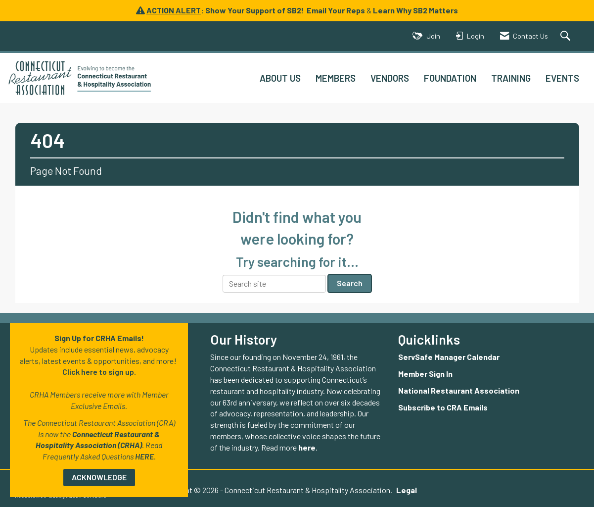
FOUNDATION (450, 78)
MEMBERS (336, 78)
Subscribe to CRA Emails (443, 407)
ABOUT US (280, 78)
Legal (406, 490)
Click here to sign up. (99, 371)
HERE (144, 456)
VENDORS (389, 78)
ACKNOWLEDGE (99, 477)
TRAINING (511, 78)
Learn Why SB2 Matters (415, 10)
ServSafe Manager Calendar (449, 356)
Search (350, 283)
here (307, 447)
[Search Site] (566, 36)
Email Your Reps (336, 10)
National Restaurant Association (458, 390)
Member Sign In (425, 373)
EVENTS (562, 78)
